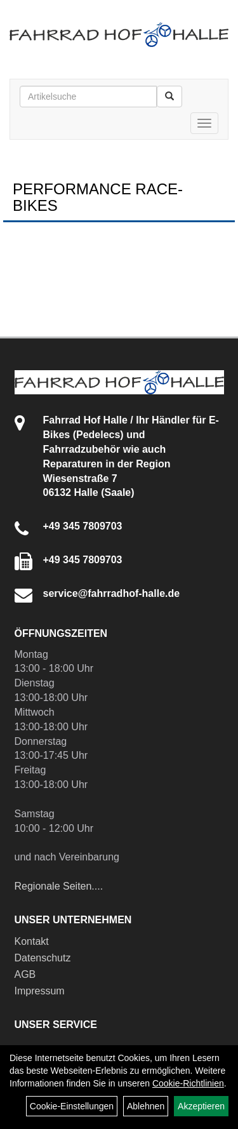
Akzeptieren (201, 1106)
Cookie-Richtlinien (188, 1083)
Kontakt (32, 941)
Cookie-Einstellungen (72, 1106)
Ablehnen (145, 1106)
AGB (25, 974)
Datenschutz (43, 957)
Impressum (40, 990)
